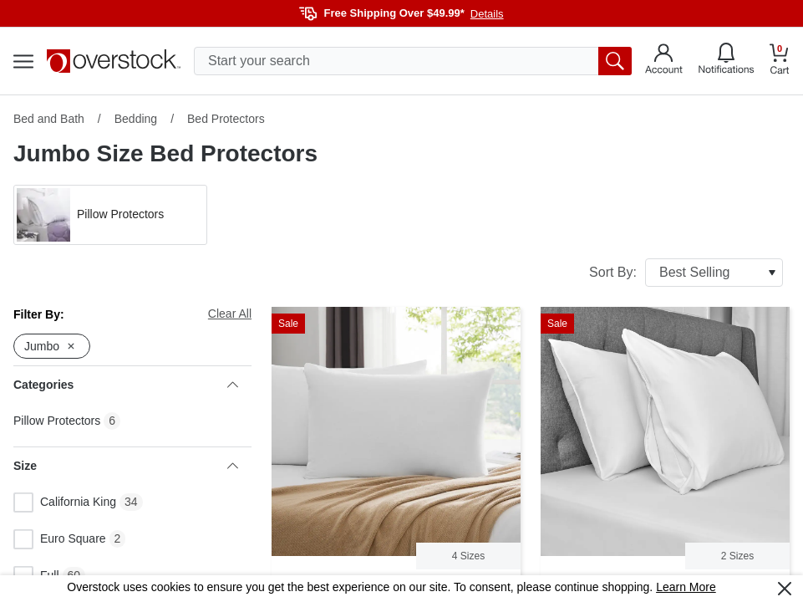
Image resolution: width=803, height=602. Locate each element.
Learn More (686, 587)
